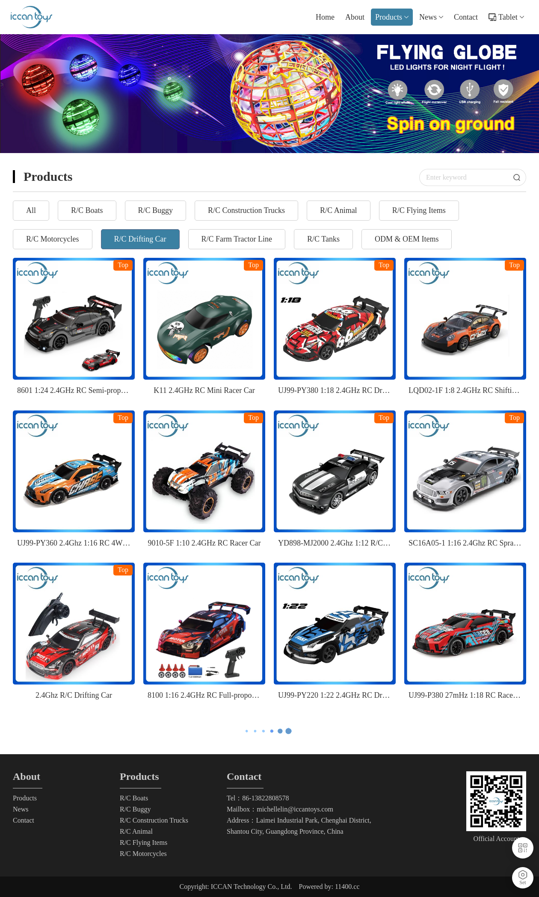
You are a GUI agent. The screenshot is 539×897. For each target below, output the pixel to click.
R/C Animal (338, 210)
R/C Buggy (155, 210)
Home (325, 17)
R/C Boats (87, 210)
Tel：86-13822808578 (258, 798)
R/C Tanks (323, 239)
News (431, 17)
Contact (466, 17)
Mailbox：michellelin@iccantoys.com (280, 809)
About (354, 17)
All (31, 210)
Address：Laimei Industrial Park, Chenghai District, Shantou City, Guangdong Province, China (299, 826)
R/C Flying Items (419, 210)
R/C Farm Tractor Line (236, 239)
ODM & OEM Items (407, 239)
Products (392, 17)
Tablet (511, 17)
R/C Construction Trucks (246, 210)
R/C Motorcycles (52, 239)
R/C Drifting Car (140, 239)
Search (519, 177)
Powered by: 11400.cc (329, 886)
